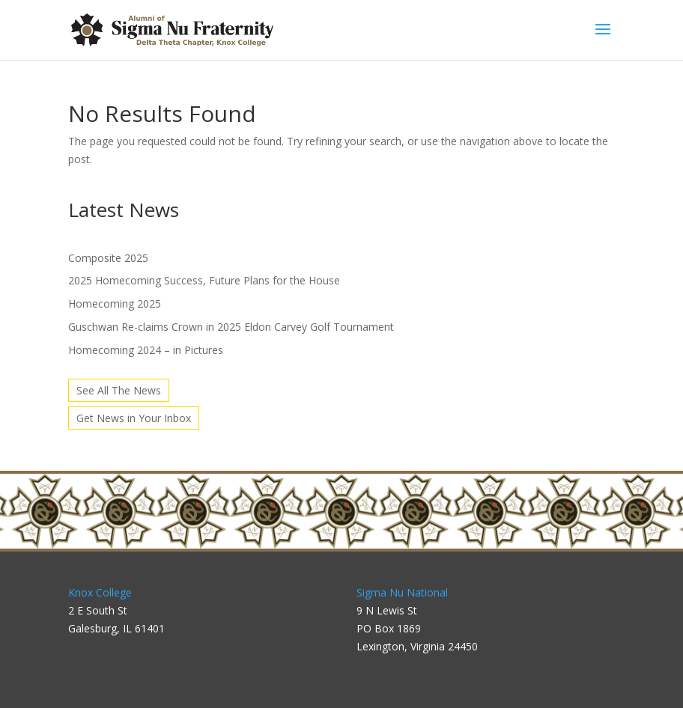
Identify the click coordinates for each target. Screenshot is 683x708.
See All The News (118, 390)
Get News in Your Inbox (133, 418)
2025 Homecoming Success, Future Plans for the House (204, 280)
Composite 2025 (108, 258)
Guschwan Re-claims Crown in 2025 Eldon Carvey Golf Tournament (231, 327)
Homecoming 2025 (114, 303)
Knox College (100, 592)
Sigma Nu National (402, 592)
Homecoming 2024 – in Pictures (145, 350)
